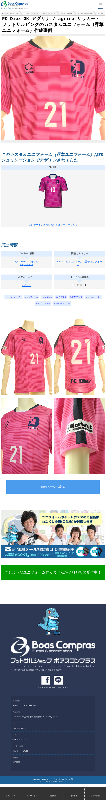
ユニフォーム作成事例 (85, 14)
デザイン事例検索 (67, 14)
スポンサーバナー (62, 307)
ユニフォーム (32, 300)
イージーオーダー (14, 300)
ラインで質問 (95, 796)
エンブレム (47, 300)
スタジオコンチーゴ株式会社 (24, 708)
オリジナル (61, 300)
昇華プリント (77, 300)
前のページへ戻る (53, 491)
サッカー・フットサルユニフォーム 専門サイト (39, 14)
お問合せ (74, 796)
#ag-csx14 (26, 268)
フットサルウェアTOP (11, 14)
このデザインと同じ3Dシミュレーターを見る (53, 226)
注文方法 (53, 796)
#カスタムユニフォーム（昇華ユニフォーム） (79, 267)
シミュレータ (10, 796)
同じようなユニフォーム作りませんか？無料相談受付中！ (53, 575)
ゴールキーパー (94, 300)
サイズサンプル (32, 796)
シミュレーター (43, 307)
